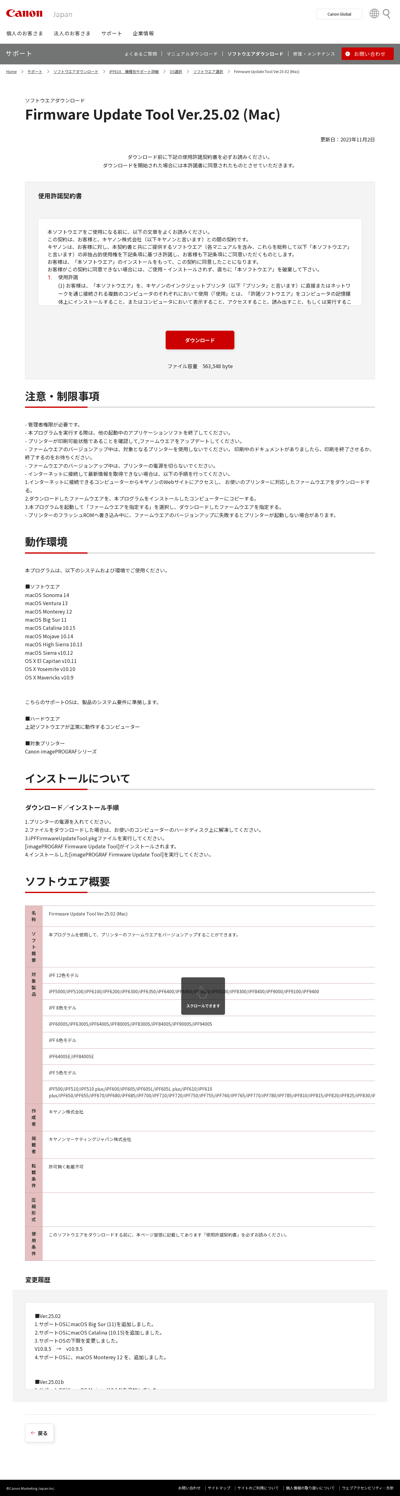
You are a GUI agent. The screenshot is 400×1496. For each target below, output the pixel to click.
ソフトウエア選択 (208, 71)
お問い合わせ (189, 1487)
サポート (35, 71)
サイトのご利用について (258, 1487)
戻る (43, 1433)
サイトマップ (219, 1487)
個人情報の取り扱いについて (310, 1487)
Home (11, 71)
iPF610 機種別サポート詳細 (134, 71)
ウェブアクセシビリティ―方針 (368, 1487)
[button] (24, 33)
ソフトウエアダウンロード (75, 71)
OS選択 (176, 71)
